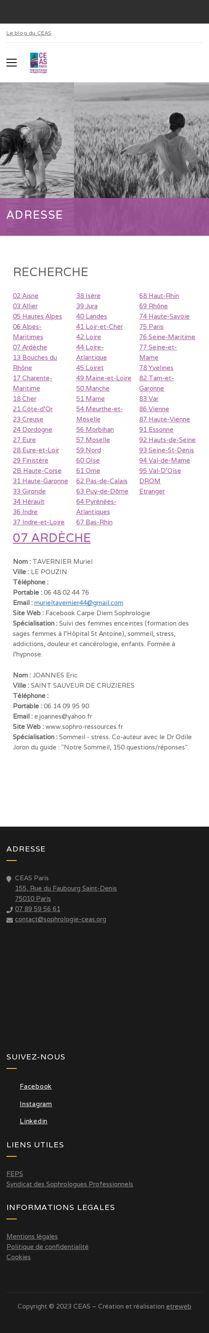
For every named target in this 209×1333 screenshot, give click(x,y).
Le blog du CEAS (28, 33)
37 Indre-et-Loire (39, 522)
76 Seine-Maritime (167, 337)
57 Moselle (93, 440)
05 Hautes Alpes (37, 316)
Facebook (29, 1086)
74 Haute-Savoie (164, 316)
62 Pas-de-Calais (102, 481)
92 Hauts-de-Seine (167, 440)
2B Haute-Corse (37, 470)
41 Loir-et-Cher (99, 326)
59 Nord (88, 450)
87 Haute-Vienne (164, 419)
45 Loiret (90, 368)
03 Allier (25, 306)
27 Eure (24, 440)
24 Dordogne (32, 429)
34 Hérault (29, 501)
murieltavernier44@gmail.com (78, 603)
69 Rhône (153, 306)
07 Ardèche (30, 347)
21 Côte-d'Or (33, 409)
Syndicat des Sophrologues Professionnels (69, 1184)
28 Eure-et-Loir (36, 450)
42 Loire (88, 337)
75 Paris (151, 326)
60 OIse (88, 460)
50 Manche (93, 388)
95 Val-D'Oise (160, 470)
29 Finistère (30, 460)
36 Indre (25, 512)
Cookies (18, 1257)
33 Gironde (29, 491)
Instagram (29, 1104)
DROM (150, 481)
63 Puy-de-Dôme (102, 491)
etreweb (178, 1306)
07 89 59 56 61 (37, 909)
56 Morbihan (95, 429)
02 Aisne (26, 296)
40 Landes (91, 316)
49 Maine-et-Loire (103, 378)
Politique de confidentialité (47, 1247)
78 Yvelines (156, 368)
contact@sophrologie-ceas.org (60, 919)
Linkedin (27, 1121)
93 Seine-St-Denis (166, 450)
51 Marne (90, 398)
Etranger (152, 491)
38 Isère (88, 296)
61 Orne (88, 470)
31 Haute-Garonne (40, 481)
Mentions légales (32, 1236)
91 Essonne (156, 429)
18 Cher (24, 398)
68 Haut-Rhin (159, 296)
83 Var (148, 398)
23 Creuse (28, 419)
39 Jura (87, 306)
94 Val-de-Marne (164, 460)
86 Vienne (154, 409)
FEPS (14, 1174)
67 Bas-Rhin (94, 522)
